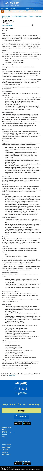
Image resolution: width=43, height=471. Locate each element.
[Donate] (22, 408)
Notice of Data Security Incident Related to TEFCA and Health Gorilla (21, 11)
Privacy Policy (4, 469)
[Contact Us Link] (22, 416)
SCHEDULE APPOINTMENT (8, 8)
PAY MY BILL (29, 8)
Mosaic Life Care (6, 16)
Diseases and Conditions (35, 16)
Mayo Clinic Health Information (19, 16)
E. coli (6, 18)
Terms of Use (12, 375)
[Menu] (2, 3)
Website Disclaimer (35, 469)
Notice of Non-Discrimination (23, 469)
